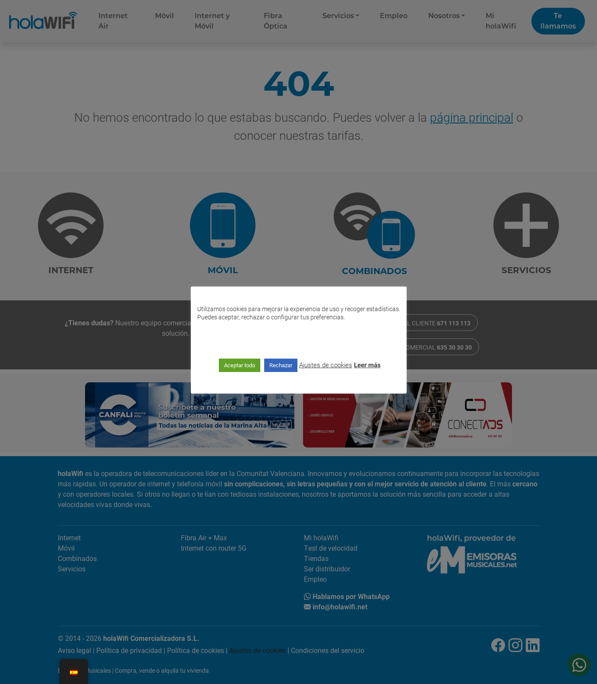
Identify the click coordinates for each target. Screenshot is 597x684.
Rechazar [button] (280, 365)
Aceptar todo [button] (239, 365)
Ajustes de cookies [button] (325, 364)
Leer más (367, 364)
